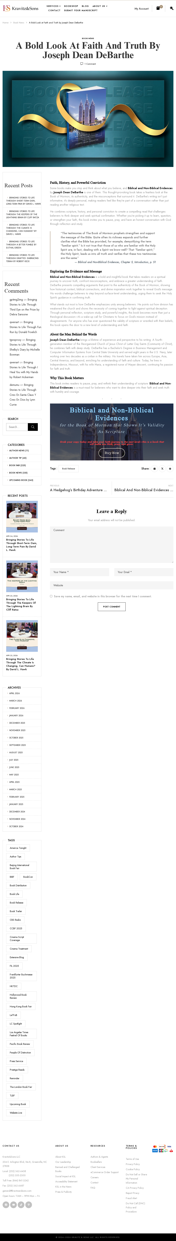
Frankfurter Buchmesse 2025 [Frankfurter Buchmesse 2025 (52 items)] (21, 976)
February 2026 (17, 708)
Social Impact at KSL (65, 1176)
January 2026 (16, 715)
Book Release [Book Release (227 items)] (16, 902)
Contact (94, 1182)
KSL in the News (63, 1186)
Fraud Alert (131, 1198)
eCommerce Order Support (105, 1172)
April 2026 (14, 693)
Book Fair (14, 465)
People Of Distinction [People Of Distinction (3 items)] (20, 1052)
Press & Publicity (63, 1192)
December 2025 (17, 723)
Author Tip (15, 458)
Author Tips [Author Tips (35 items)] (15, 856)
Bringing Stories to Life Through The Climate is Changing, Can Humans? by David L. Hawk (21, 229)
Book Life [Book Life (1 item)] (14, 894)
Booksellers (96, 1162)
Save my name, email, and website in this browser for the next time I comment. (103, 596)
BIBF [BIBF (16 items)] (12, 877)
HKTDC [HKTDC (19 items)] (14, 986)
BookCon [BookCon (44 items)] (28, 877)
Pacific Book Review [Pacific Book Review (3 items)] (20, 1044)
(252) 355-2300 (14, 1175)
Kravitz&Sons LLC (11, 1156)
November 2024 (17, 819)
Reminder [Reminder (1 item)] (14, 1078)
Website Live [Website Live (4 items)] (16, 1112)
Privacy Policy (133, 1164)
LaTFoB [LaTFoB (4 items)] (13, 1015)
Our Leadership (63, 1162)
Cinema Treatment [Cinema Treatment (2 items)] (19, 948)
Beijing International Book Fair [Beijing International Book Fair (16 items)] (19, 866)
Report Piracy (132, 1193)
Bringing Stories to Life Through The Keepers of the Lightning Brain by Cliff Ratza (22, 214)
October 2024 (16, 826)
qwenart (14, 322)
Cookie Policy (133, 1169)
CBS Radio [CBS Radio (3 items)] (15, 920)
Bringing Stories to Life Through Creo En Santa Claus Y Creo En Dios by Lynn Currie (23, 395)
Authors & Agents (99, 1156)
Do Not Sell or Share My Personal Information (136, 1178)
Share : (145, 469)
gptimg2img (16, 300)
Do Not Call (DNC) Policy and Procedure (135, 1207)
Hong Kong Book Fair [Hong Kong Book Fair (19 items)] (21, 1006)
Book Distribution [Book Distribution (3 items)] (18, 885)
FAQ (93, 1187)
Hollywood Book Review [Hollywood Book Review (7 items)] (18, 996)
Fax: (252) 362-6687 (13, 1185)
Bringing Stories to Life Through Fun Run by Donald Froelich (25, 327)
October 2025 (16, 737)
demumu (14, 385)
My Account (141, 9)
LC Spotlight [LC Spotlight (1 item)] (16, 1023)
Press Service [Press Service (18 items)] (16, 1061)
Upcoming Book (18, 480)
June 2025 (14, 767)
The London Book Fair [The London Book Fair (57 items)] (21, 1087)
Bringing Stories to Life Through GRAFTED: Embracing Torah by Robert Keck (22, 258)
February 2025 (16, 796)
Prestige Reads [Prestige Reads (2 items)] (17, 1069)
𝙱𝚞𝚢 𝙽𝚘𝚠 (112, 453)
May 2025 (14, 774)
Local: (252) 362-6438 (14, 1171)
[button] (158, 8)
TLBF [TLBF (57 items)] (12, 1095)
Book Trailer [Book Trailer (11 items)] (16, 911)
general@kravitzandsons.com (17, 1191)
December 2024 (17, 811)
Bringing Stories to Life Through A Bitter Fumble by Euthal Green (21, 244)
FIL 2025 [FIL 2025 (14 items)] (14, 966)
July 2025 (13, 759)
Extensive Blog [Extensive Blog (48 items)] (17, 957)
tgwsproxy (15, 340)
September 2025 (17, 745)
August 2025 (16, 752)
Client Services (98, 1167)
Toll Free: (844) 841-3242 (16, 1180)
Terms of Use (132, 1159)
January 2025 (16, 804)
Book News (18, 22)
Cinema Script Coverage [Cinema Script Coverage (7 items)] (17, 938)
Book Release (68, 468)
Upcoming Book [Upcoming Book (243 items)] (18, 1104)
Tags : (53, 468)
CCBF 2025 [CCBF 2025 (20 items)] (16, 928)
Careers (94, 1177)
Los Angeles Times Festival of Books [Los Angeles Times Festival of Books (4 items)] (19, 1034)
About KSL (60, 1156)
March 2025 (15, 789)
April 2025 (14, 782)
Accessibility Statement (66, 1181)
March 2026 (15, 700)
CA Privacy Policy (135, 1188)
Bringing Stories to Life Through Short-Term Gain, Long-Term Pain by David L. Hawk (23, 200)
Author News (17, 450)
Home (5, 22)
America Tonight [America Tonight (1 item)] (18, 848)
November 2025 (17, 730)
